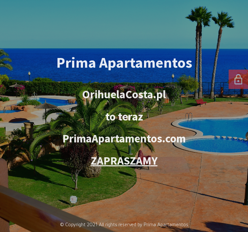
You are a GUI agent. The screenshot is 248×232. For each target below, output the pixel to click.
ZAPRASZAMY (124, 160)
